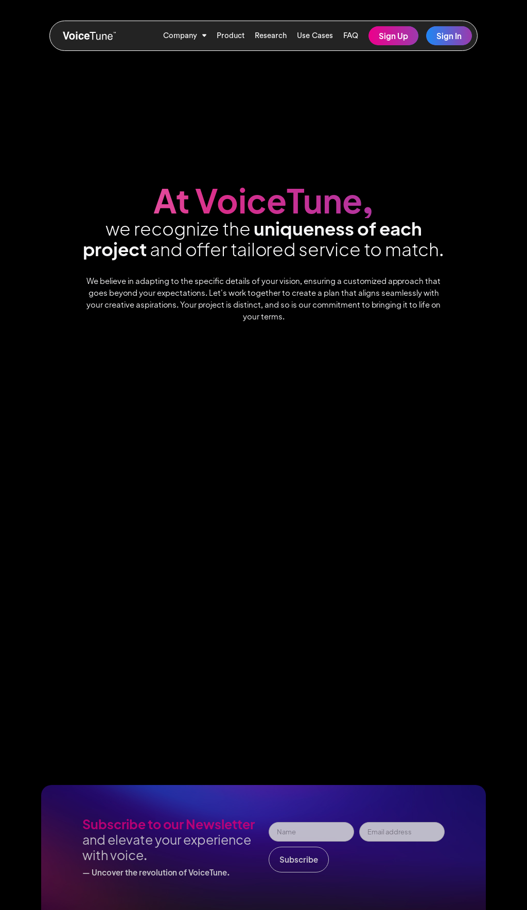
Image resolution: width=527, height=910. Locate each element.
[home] (89, 35)
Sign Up (393, 36)
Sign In (449, 36)
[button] (184, 35)
